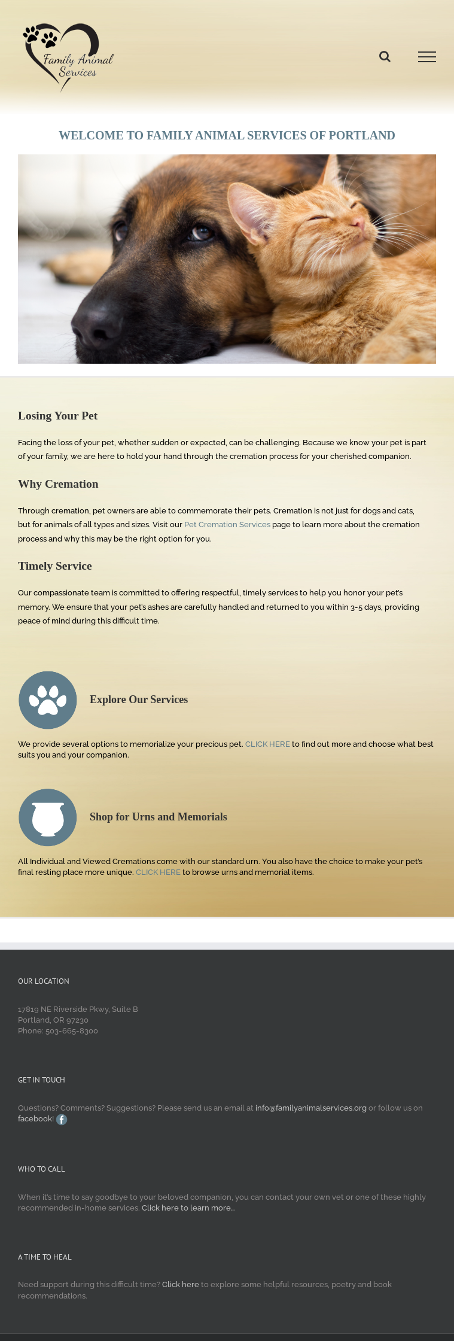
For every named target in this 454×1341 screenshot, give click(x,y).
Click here (180, 1284)
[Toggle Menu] (427, 56)
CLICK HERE (267, 744)
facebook (35, 1118)
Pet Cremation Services (227, 524)
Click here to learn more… (188, 1207)
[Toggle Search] (385, 56)
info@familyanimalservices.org (311, 1107)
